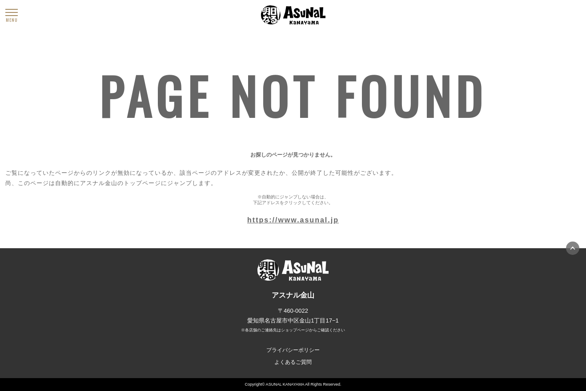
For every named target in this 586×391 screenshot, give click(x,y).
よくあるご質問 (293, 362)
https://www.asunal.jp (293, 220)
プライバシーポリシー (293, 350)
